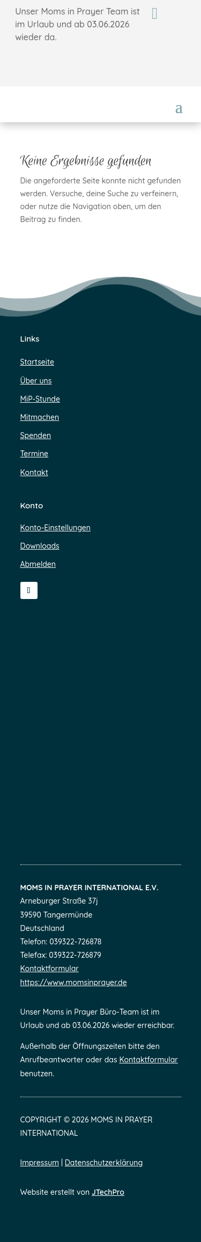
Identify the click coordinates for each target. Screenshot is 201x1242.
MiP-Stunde (40, 399)
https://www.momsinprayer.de (73, 982)
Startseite (37, 362)
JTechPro (108, 1192)
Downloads (39, 546)
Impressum (39, 1162)
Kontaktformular (49, 968)
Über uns (36, 381)
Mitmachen (39, 417)
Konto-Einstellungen (55, 528)
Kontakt (34, 472)
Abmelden (38, 564)
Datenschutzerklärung (104, 1162)
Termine (34, 454)
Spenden (35, 435)
